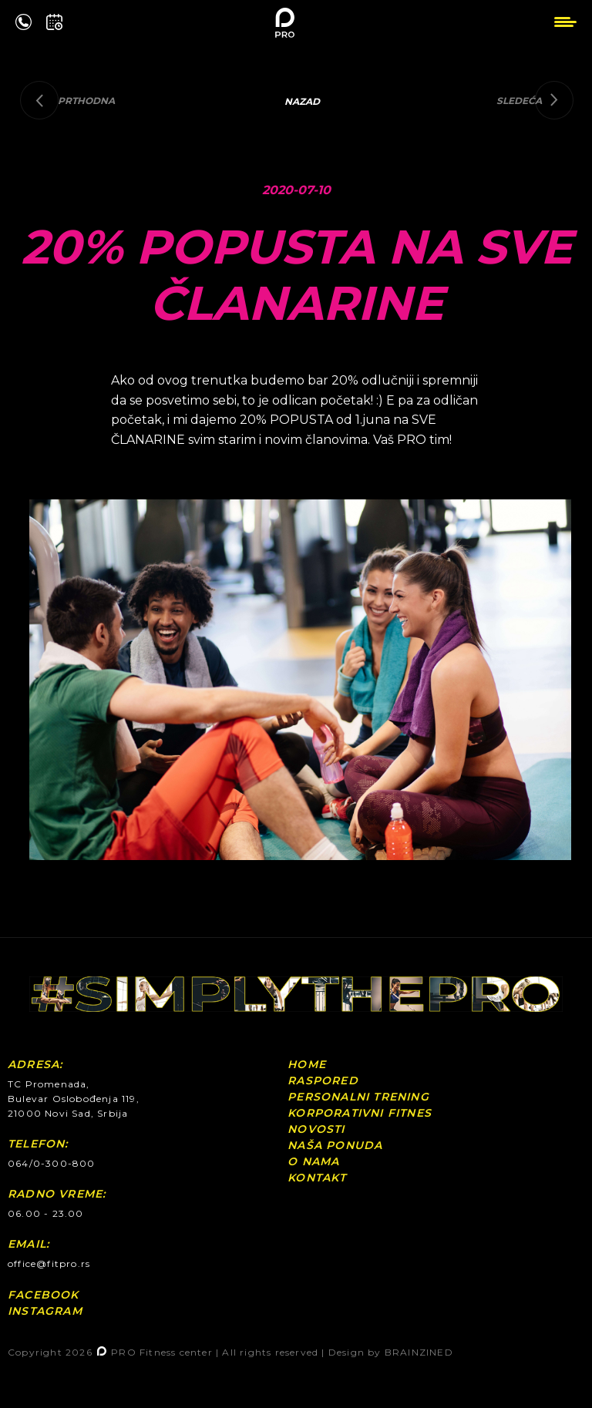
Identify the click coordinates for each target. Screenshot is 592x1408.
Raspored (323, 1080)
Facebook (43, 1295)
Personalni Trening (358, 1097)
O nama (313, 1161)
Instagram (45, 1311)
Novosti (316, 1129)
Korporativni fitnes (360, 1113)
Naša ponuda (335, 1145)
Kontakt (317, 1178)
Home (307, 1064)
